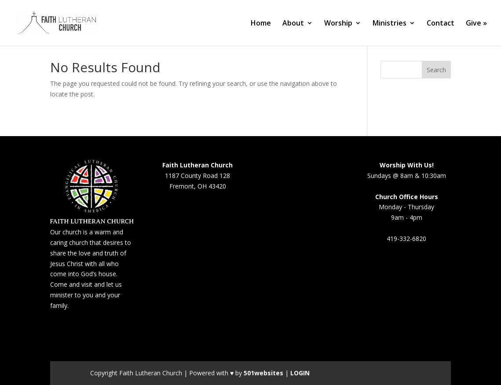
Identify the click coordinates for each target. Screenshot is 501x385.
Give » (476, 24)
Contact (440, 24)
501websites (263, 373)
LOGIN (300, 373)
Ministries (389, 24)
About (293, 24)
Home (261, 24)
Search (436, 70)
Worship (338, 24)
